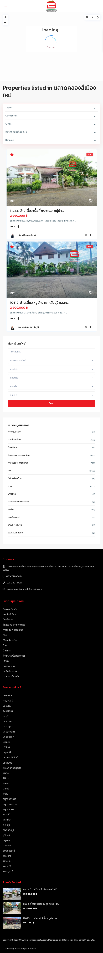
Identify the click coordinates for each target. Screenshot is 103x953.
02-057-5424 (14, 582)
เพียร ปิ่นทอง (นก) (27, 235)
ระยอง (6, 783)
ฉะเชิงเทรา (8, 711)
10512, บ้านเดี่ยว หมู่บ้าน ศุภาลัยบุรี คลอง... (39, 302)
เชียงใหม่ (7, 861)
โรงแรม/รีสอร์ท (15, 532)
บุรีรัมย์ (6, 747)
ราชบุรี (6, 788)
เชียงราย (7, 856)
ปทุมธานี (7, 752)
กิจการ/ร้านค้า (14, 431)
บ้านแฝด (12, 493)
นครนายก (7, 721)
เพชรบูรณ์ (8, 871)
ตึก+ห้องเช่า (13, 447)
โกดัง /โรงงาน (15, 525)
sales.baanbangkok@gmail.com (24, 589)
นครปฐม (7, 726)
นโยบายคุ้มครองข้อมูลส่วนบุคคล (20, 948)
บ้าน (10, 486)
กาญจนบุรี (8, 701)
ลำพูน (5, 794)
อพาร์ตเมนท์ (13, 517)
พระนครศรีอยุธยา (12, 768)
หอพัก (11, 509)
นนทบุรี (6, 742)
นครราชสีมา (9, 732)
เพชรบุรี (7, 866)
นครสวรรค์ (8, 737)
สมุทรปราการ (9, 799)
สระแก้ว (7, 820)
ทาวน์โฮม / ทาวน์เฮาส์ (18, 462)
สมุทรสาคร (8, 809)
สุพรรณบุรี (8, 830)
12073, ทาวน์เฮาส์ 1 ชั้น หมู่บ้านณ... (40, 918)
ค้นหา (51, 403)
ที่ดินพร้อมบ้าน (15, 478)
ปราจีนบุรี (7, 763)
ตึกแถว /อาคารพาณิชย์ (19, 455)
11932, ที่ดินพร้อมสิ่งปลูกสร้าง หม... (41, 904)
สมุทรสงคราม (10, 804)
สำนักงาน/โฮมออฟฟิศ (18, 501)
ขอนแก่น (7, 706)
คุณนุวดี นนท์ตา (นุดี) (28, 327)
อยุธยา (6, 840)
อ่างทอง (7, 845)
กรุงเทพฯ (7, 695)
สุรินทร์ (6, 835)
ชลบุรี (5, 716)
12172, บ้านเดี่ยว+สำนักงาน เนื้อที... (40, 889)
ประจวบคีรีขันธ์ (10, 757)
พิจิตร (6, 778)
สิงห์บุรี (6, 825)
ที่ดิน (10, 470)
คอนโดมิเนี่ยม (14, 439)
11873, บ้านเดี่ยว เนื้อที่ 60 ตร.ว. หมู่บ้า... (37, 210)
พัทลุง (6, 773)
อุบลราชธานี (9, 851)
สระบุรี (6, 814)
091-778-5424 (14, 576)
